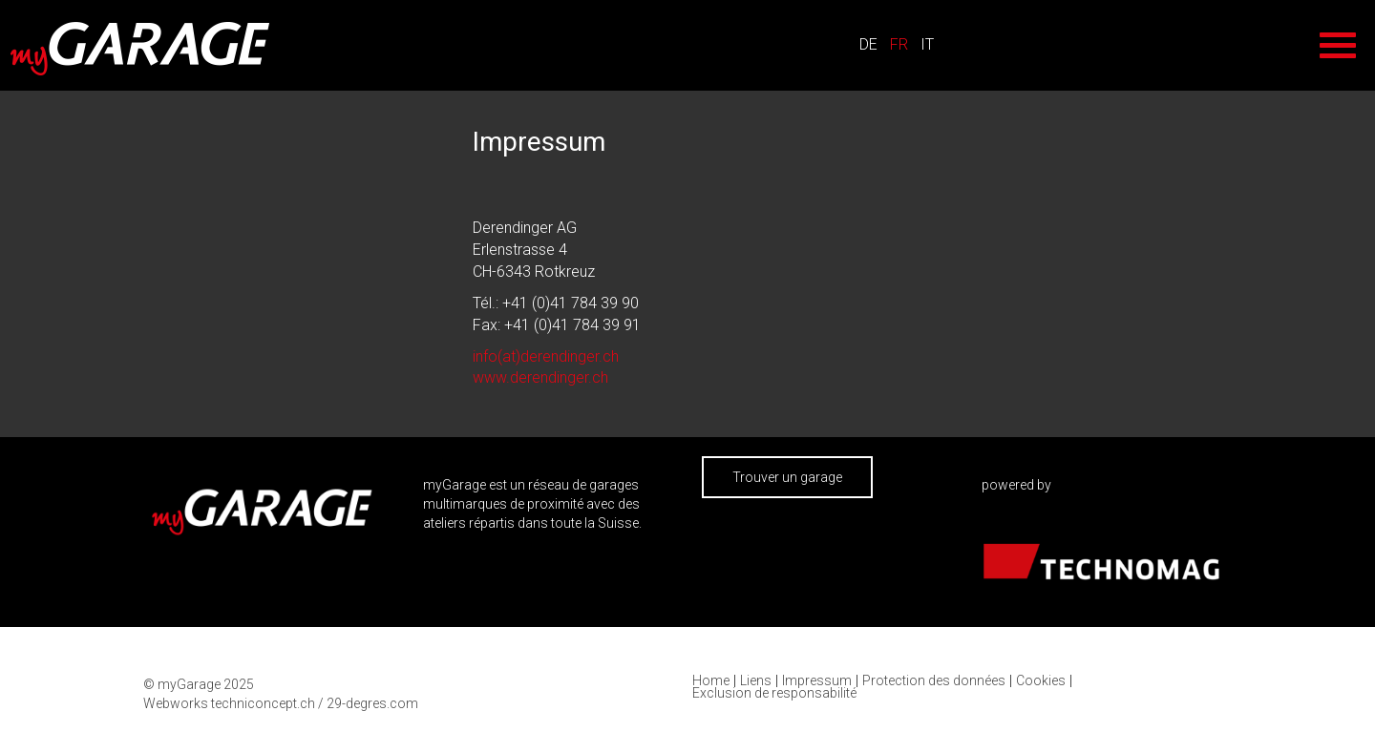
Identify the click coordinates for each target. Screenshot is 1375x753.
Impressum (817, 681)
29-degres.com (372, 703)
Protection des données (933, 681)
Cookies (1041, 681)
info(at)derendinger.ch (546, 356)
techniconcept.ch (263, 703)
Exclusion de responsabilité (774, 693)
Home (711, 681)
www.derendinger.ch (540, 377)
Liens (756, 681)
